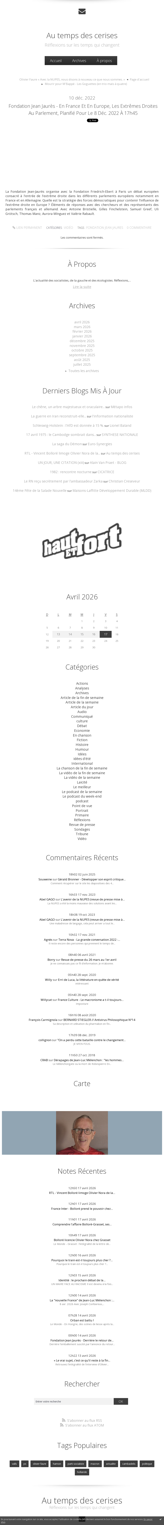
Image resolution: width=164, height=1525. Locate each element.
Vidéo (71, 237)
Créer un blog (75, 1509)
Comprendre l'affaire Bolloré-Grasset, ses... (82, 1204)
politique (134, 1442)
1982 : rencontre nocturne (72, 471)
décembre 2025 (82, 347)
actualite (101, 1442)
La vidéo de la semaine (82, 765)
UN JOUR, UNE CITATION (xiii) (63, 463)
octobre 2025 (82, 355)
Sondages (82, 811)
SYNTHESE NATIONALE (116, 436)
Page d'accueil (132, 78)
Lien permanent (32, 237)
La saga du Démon (68, 445)
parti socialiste (69, 1442)
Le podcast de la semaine (82, 777)
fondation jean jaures (103, 237)
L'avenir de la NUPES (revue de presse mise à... (93, 880)
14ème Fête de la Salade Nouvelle (45, 489)
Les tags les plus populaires (112, 1513)
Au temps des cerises (82, 33)
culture (82, 715)
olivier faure (35, 1442)
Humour (82, 740)
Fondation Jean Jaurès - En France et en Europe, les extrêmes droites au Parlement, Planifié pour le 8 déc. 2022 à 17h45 (83, 112)
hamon (51, 1442)
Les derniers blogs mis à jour (53, 1513)
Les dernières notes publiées (83, 1513)
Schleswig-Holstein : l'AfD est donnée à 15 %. (69, 427)
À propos (104, 59)
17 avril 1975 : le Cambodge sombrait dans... (63, 436)
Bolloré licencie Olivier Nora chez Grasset (82, 1220)
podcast (82, 786)
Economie (82, 723)
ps (21, 1442)
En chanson (82, 727)
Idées (82, 744)
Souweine (45, 860)
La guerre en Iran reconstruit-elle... (61, 418)
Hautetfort (91, 1509)
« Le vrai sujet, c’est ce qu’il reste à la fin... (82, 1340)
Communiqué (82, 710)
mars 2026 (82, 335)
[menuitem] (56, 59)
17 (105, 632)
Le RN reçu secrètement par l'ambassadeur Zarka (65, 480)
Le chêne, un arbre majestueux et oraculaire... (69, 409)
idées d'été (82, 748)
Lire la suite (82, 295)
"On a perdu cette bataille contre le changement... (91, 1020)
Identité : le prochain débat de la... (82, 1260)
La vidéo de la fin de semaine (82, 761)
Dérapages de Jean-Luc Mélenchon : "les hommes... (89, 1040)
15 (82, 632)
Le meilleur (82, 773)
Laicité (82, 769)
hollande (149, 1442)
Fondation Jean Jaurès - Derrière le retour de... (82, 1320)
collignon (45, 1020)
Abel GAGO (47, 880)
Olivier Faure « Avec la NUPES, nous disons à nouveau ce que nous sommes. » (73, 78)
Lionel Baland (115, 427)
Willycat (46, 980)
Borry (51, 940)
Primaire (82, 798)
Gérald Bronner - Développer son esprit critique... (92, 860)
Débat (82, 719)
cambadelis (117, 1442)
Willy (48, 960)
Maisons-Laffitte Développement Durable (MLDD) (108, 489)
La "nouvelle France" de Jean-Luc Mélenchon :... (82, 1280)
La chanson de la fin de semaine (82, 756)
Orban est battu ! (82, 1300)
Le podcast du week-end (82, 782)
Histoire (82, 736)
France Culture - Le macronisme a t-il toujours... (91, 980)
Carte (82, 1063)
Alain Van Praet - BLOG (105, 463)
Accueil (56, 59)
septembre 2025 (82, 360)
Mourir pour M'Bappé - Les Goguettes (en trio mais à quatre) (86, 82)
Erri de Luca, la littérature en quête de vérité (88, 960)
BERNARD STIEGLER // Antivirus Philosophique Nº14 (99, 1000)
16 (93, 632)
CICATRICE (103, 471)
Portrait (82, 794)
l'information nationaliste (109, 418)
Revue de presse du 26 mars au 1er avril (89, 940)
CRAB (44, 1040)
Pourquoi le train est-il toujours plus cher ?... (82, 1240)
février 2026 (82, 339)
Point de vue (82, 790)
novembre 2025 (82, 351)
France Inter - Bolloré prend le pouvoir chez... (82, 1188)
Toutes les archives (83, 374)
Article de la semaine (82, 698)
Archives (79, 59)
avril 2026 (82, 330)
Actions (82, 681)
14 (70, 632)
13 (59, 632)
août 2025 (82, 364)
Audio (82, 706)
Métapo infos (116, 409)
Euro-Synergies (97, 445)
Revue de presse (82, 807)
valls (12, 1442)
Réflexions (82, 803)
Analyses (82, 685)
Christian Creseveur (119, 480)
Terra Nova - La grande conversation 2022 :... (89, 920)
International (82, 752)
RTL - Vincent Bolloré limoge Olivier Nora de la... (65, 454)
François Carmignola (43, 1000)
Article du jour (82, 702)
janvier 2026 (82, 343)
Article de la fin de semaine (82, 694)
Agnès (48, 920)
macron (86, 1442)
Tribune (82, 815)
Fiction (82, 731)
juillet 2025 (82, 368)
